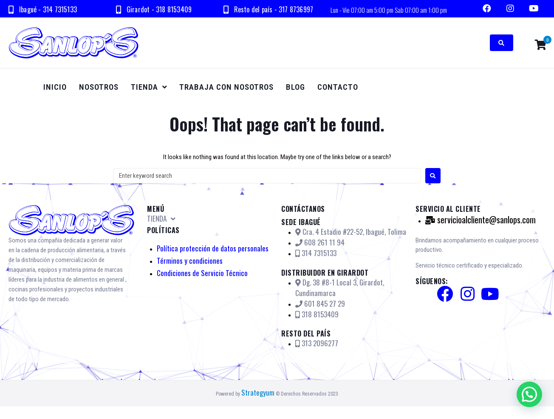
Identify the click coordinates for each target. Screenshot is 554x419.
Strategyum (257, 392)
